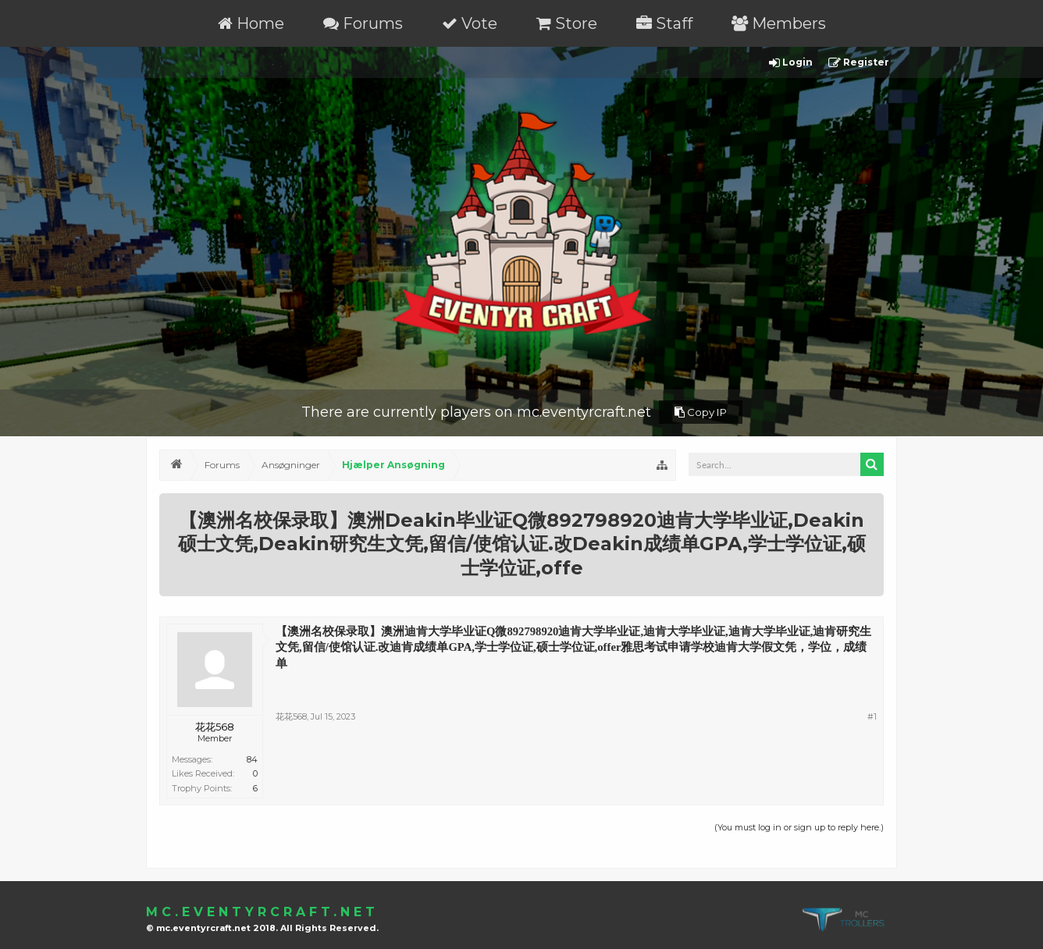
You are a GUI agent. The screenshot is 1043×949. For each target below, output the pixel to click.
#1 (872, 716)
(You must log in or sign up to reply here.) (799, 827)
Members (779, 23)
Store (566, 23)
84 (252, 759)
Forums (363, 23)
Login (791, 62)
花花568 (214, 726)
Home (251, 23)
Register (858, 62)
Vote (469, 23)
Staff (664, 23)
